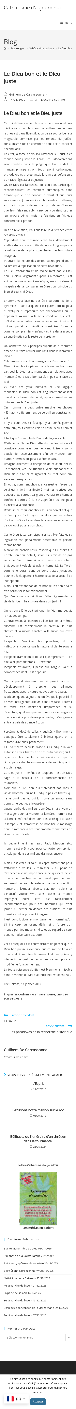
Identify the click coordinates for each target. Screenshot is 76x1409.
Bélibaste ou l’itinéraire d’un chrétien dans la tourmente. (38, 1138)
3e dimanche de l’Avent (18, 1300)
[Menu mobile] (66, 22)
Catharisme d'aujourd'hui (32, 7)
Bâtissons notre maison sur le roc (38, 1110)
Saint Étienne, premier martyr (22, 1271)
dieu (59, 994)
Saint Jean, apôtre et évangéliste (24, 1263)
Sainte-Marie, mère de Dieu (20, 1248)
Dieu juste (16, 998)
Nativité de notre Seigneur (20, 1278)
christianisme (47, 994)
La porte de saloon (15, 1293)
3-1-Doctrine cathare (50, 99)
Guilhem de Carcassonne (26, 94)
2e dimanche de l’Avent (18, 1315)
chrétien (23, 994)
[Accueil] (5, 48)
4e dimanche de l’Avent (18, 1285)
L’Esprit (38, 1083)
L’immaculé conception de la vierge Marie (29, 1308)
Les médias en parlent (38, 1228)
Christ (34, 994)
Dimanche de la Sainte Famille (22, 1256)
